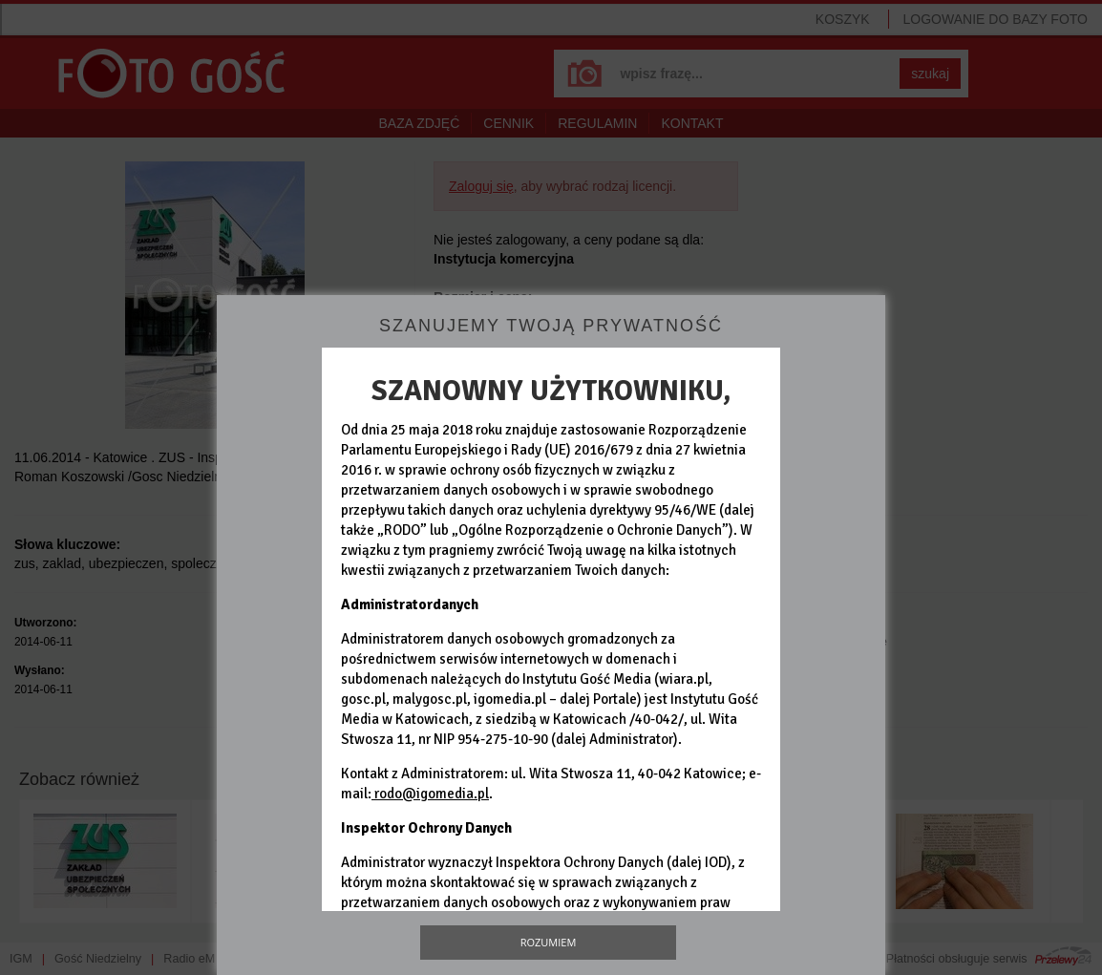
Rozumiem (548, 942)
